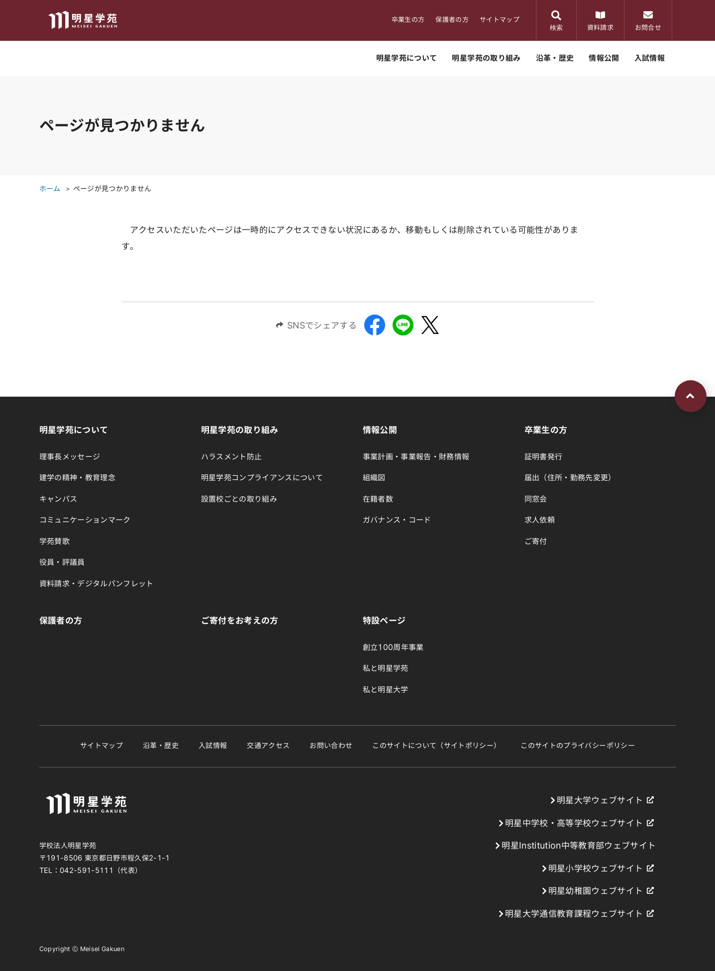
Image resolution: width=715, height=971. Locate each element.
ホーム (50, 188)
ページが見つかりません (112, 188)
